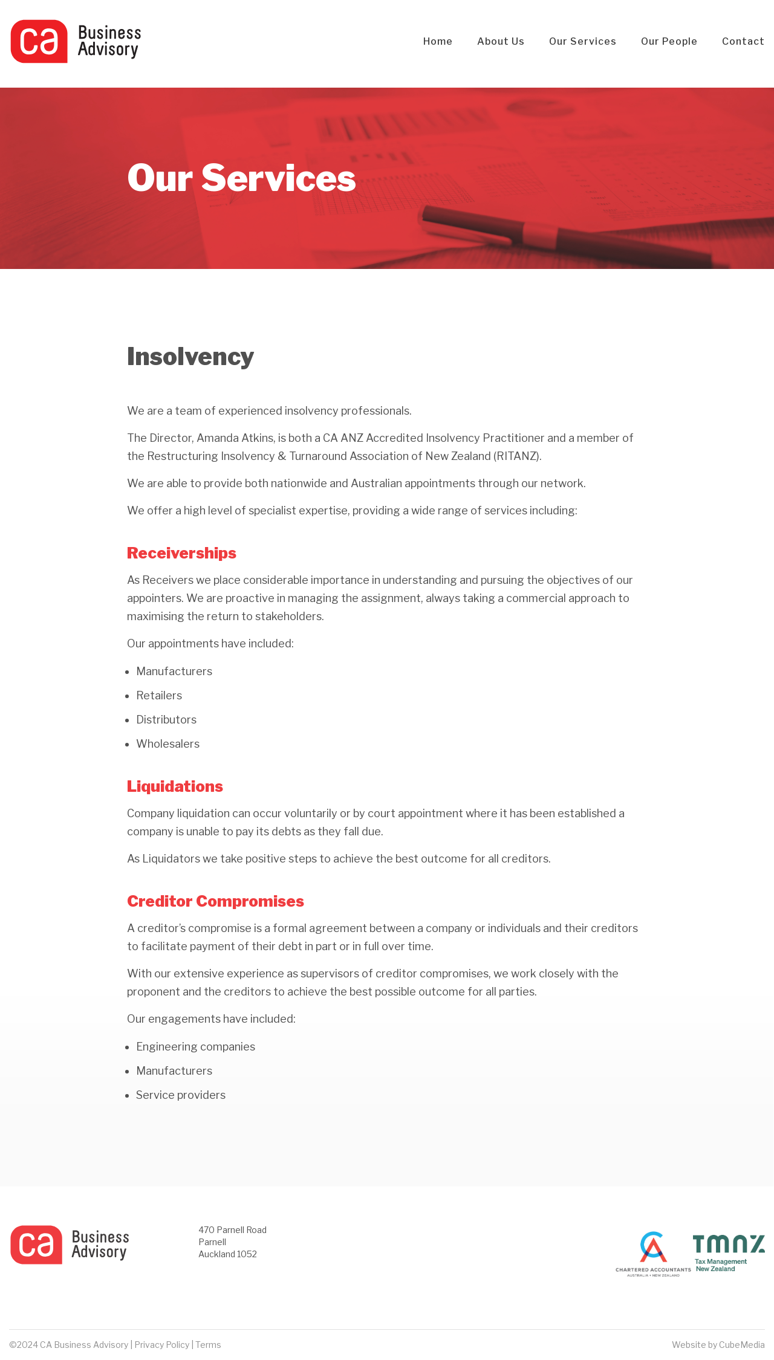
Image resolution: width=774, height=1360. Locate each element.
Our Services (583, 41)
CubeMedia (742, 1344)
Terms (208, 1344)
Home (438, 41)
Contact (743, 41)
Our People (669, 41)
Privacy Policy (161, 1344)
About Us (501, 41)
